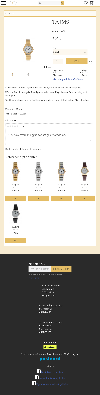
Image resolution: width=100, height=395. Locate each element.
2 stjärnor (10, 126)
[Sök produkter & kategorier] (49, 3)
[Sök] (62, 3)
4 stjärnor (15, 126)
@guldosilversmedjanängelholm (52, 384)
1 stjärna (8, 126)
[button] (3, 3)
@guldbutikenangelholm (52, 378)
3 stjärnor (12, 126)
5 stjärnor (17, 126)
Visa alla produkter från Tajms (68, 79)
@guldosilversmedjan (52, 372)
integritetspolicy (34, 278)
